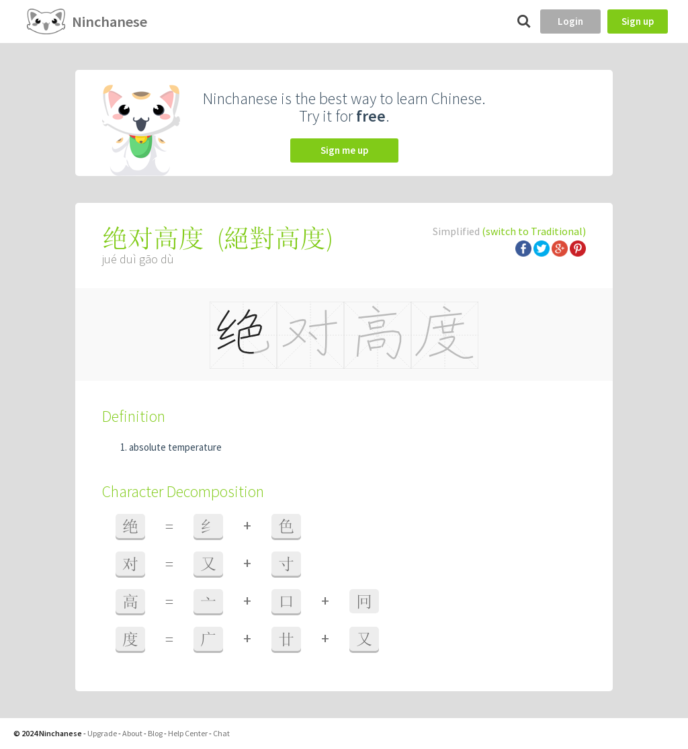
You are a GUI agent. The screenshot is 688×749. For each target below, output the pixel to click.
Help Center (188, 733)
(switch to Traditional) (534, 231)
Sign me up (344, 150)
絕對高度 (275, 238)
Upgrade (102, 733)
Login (570, 21)
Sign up (637, 21)
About (132, 733)
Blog (155, 733)
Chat (221, 733)
